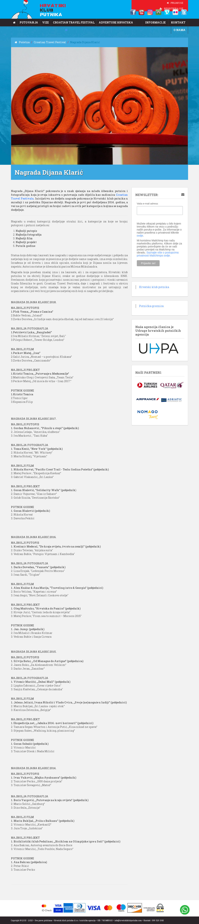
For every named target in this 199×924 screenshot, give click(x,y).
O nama (179, 30)
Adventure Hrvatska (116, 22)
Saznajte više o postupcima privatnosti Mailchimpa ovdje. (158, 254)
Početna (22, 42)
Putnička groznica (151, 306)
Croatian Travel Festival (74, 22)
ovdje (140, 235)
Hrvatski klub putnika (154, 287)
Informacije (155, 22)
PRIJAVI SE (175, 2)
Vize (45, 22)
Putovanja (29, 22)
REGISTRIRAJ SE (171, 8)
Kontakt (178, 22)
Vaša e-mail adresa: (147, 203)
